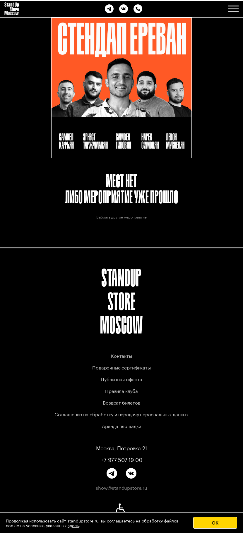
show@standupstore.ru (121, 487)
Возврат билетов (121, 402)
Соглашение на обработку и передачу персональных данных (121, 413)
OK (215, 522)
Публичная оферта (121, 378)
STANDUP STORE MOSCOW (121, 301)
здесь (73, 525)
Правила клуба (121, 390)
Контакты (121, 355)
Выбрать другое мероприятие (121, 216)
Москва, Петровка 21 (121, 448)
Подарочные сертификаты (121, 367)
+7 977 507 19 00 (121, 459)
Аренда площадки (121, 425)
